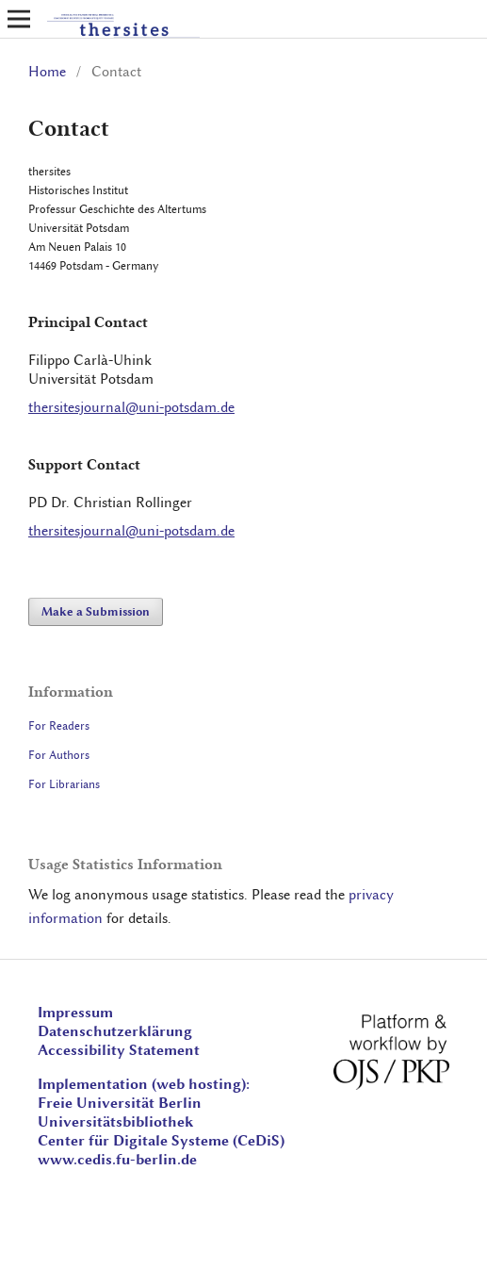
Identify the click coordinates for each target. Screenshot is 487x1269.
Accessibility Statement (119, 1050)
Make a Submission (95, 611)
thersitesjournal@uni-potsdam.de (131, 407)
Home (47, 71)
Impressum (75, 1012)
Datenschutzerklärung (115, 1031)
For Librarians (64, 784)
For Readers (58, 725)
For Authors (58, 755)
